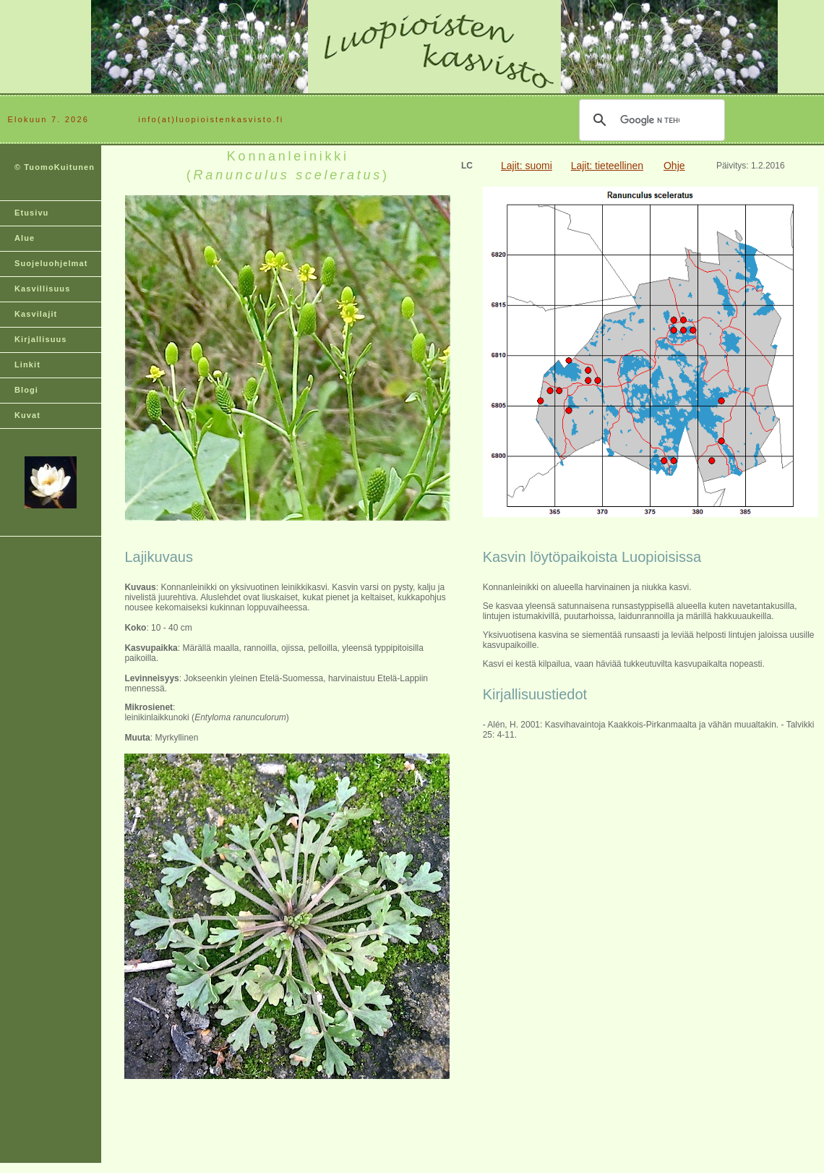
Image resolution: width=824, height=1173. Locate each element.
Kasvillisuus (42, 288)
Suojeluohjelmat (50, 263)
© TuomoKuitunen (54, 167)
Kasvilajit (35, 314)
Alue (24, 238)
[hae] (649, 120)
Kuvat (27, 415)
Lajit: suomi (526, 165)
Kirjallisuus (40, 339)
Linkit (27, 364)
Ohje (674, 165)
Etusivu (31, 212)
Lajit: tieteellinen (607, 165)
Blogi (26, 389)
